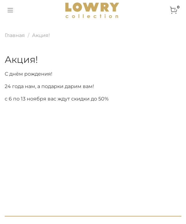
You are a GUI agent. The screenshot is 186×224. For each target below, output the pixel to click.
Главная (15, 35)
